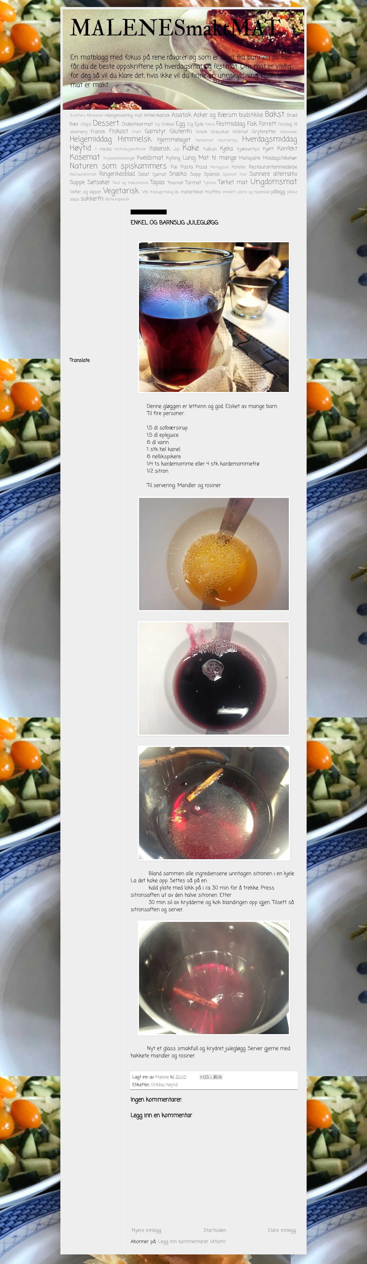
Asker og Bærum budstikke (228, 115)
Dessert (106, 123)
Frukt (136, 132)
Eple (199, 124)
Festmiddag (230, 124)
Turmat (193, 182)
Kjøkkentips (248, 149)
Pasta (187, 167)
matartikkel (191, 192)
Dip (157, 124)
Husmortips (228, 140)
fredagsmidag (161, 192)
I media (103, 149)
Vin (145, 192)
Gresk (201, 132)
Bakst (275, 114)
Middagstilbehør (280, 158)
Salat (143, 174)
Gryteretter (264, 131)
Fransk (98, 131)
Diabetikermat (137, 124)
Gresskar (220, 132)
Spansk (212, 174)
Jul (176, 149)
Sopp (195, 174)
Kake (191, 148)
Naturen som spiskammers (118, 166)
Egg (180, 124)
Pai (174, 167)
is (176, 192)
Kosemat (85, 157)
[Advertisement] (93, 280)
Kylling (173, 158)
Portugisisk (219, 167)
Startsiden (215, 1230)
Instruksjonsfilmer (130, 149)
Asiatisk (181, 115)
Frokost (118, 131)
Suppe (77, 182)
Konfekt (287, 149)
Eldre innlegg (282, 1230)
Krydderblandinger (119, 158)
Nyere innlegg (146, 1230)
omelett (229, 192)
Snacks (178, 174)
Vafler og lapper (85, 192)
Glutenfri (181, 131)
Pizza (201, 167)
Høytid (80, 148)
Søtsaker (99, 182)
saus (74, 199)
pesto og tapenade (254, 192)
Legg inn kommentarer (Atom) (191, 1241)
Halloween (288, 132)
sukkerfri (92, 199)
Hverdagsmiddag (269, 139)
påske (292, 192)
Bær (74, 124)
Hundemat (204, 140)
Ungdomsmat (273, 182)
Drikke (168, 124)
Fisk (252, 124)
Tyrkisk (210, 183)
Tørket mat (233, 182)
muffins (213, 192)
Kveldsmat (150, 158)
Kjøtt (268, 149)
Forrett (267, 124)
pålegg (278, 192)
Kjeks (226, 149)
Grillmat (240, 132)
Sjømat (159, 174)
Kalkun (210, 149)
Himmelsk (134, 139)
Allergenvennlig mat (123, 115)
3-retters (77, 116)
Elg (190, 124)
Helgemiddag (91, 139)
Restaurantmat (83, 174)
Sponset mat (235, 174)
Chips (86, 124)
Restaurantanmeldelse (273, 167)
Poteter (239, 167)
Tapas (157, 182)
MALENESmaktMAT (175, 28)
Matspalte (250, 158)
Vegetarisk (121, 191)
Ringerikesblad (117, 174)
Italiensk (159, 149)
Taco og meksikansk (130, 183)
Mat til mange (217, 158)
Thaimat (175, 183)
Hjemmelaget (174, 140)
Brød (292, 115)
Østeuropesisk (117, 199)
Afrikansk (95, 116)
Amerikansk (157, 115)
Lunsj (189, 158)
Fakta (210, 124)
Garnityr (155, 131)
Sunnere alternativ (273, 174)
